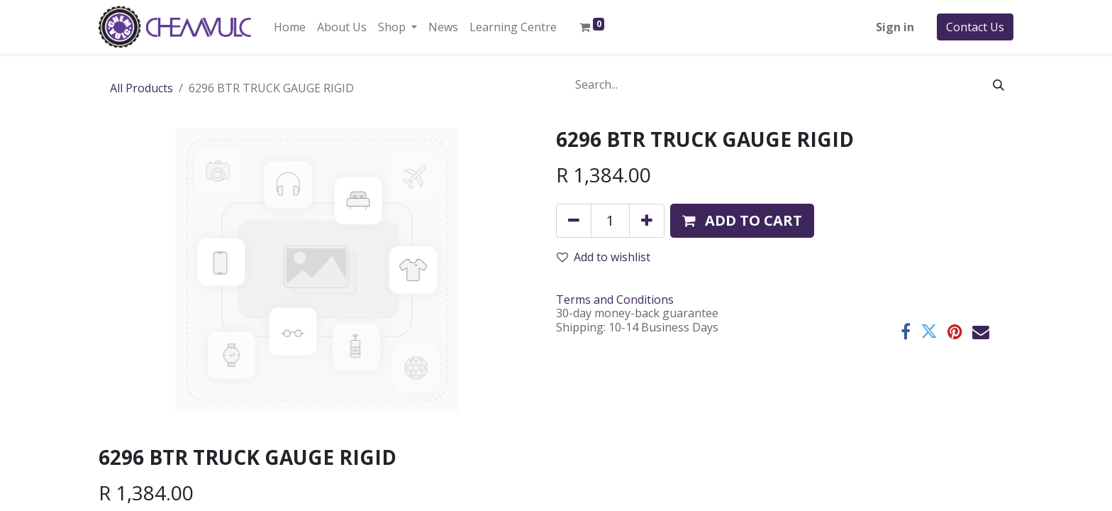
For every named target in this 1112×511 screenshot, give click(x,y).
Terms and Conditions (615, 299)
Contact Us (975, 27)
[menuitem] (289, 27)
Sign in (895, 27)
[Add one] (647, 221)
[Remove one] (573, 221)
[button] (742, 221)
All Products (141, 88)
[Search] (998, 84)
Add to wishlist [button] (603, 257)
